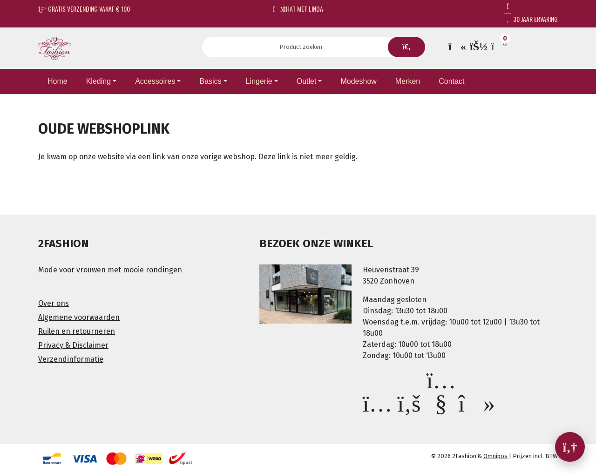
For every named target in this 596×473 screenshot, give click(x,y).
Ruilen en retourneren (76, 331)
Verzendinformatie (70, 359)
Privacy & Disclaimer (73, 345)
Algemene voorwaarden (79, 317)
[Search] (304, 47)
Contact (451, 81)
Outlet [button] (307, 81)
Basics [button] (210, 81)
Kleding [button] (98, 81)
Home (57, 81)
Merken (407, 81)
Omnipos (495, 456)
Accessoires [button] (155, 81)
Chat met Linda (298, 9)
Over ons (53, 303)
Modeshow (358, 81)
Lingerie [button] (259, 81)
